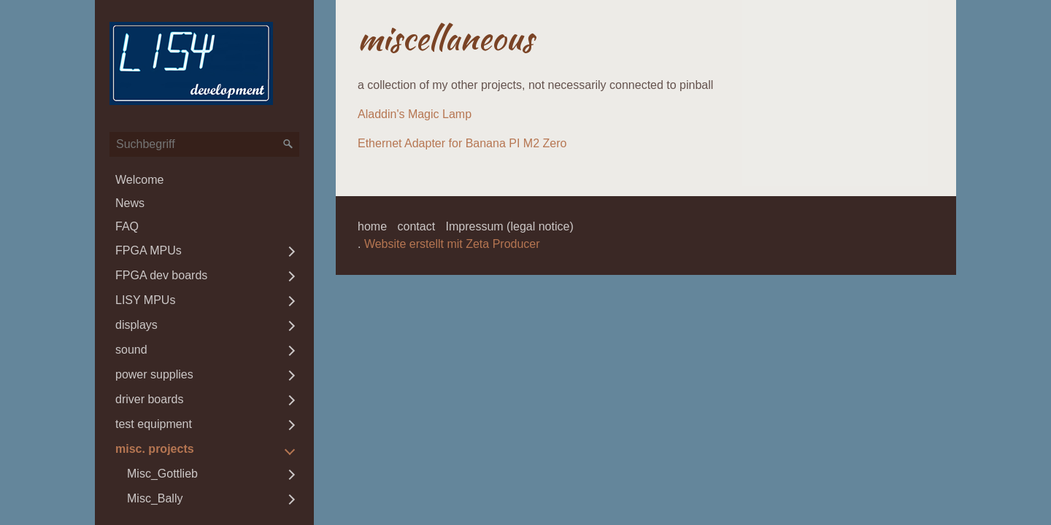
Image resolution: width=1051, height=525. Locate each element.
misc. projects (154, 449)
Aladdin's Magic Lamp (414, 114)
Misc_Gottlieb (162, 473)
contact (416, 226)
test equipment (153, 424)
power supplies (154, 374)
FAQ (127, 226)
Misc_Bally (154, 498)
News (130, 203)
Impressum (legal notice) (510, 226)
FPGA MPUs (148, 250)
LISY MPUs (145, 300)
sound (131, 349)
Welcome (139, 180)
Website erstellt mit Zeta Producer (452, 244)
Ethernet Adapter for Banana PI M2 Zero (462, 143)
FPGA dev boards (161, 275)
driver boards (149, 399)
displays (136, 325)
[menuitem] (204, 180)
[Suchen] (288, 144)
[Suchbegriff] (204, 144)
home (372, 226)
